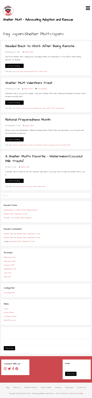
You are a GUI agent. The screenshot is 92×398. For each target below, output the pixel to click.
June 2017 (7, 273)
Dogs (22, 186)
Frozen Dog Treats (27, 108)
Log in (6, 308)
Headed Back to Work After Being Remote (39, 46)
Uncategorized (9, 292)
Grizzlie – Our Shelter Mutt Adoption (18, 218)
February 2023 (10, 257)
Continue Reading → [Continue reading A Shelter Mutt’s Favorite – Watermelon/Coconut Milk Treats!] (14, 181)
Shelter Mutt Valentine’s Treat (28, 83)
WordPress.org (10, 320)
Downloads (69, 387)
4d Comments (42, 89)
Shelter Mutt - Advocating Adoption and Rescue (38, 19)
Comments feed (10, 316)
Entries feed (8, 312)
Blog (7, 387)
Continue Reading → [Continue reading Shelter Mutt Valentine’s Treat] (14, 102)
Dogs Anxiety (24, 71)
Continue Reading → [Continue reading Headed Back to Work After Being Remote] (14, 66)
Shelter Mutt (28, 52)
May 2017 (7, 276)
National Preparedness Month (28, 119)
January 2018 (9, 265)
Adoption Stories (30, 387)
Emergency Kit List (56, 145)
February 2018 (9, 261)
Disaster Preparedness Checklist (38, 145)
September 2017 (10, 269)
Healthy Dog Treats (40, 108)
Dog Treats (16, 108)
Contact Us (81, 387)
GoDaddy (80, 393)
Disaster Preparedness (20, 145)
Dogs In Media (46, 387)
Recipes (58, 387)
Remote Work (33, 71)
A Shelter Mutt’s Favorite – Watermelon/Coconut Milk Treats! (44, 158)
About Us (16, 387)
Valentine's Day (59, 108)
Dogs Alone (16, 71)
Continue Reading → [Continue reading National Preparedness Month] (14, 139)
